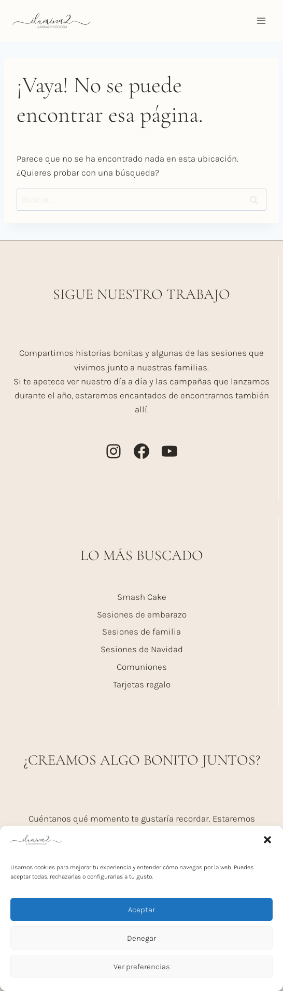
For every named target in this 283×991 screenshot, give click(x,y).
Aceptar (141, 909)
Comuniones (142, 667)
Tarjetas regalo (142, 684)
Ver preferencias (142, 966)
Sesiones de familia (141, 631)
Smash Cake (141, 597)
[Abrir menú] (261, 20)
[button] (267, 840)
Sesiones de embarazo (142, 614)
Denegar (141, 938)
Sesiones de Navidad (142, 649)
